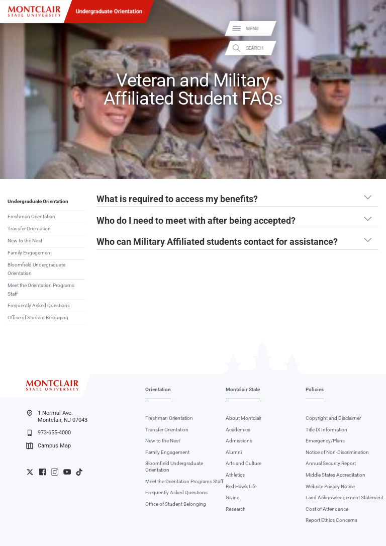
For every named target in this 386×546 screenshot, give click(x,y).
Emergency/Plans (325, 440)
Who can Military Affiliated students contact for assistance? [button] (217, 241)
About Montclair (243, 418)
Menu (367, 29)
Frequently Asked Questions (39, 305)
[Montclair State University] (34, 11)
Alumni (234, 452)
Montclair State (243, 389)
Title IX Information (326, 429)
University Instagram (54, 472)
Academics (238, 429)
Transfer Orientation (29, 228)
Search (369, 48)
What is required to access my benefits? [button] (177, 199)
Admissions (239, 440)
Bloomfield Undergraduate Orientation (36, 269)
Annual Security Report (331, 463)
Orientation (158, 389)
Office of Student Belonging (38, 317)
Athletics (235, 475)
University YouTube (67, 472)
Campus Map (48, 445)
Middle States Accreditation (335, 475)
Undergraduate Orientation (109, 11)
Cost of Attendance (327, 509)
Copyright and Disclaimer (333, 418)
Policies (315, 389)
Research (236, 509)
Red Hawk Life (241, 486)
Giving (233, 497)
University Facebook (42, 472)
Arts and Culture (243, 463)
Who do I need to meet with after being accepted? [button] (196, 220)
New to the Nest (25, 240)
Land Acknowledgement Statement (344, 497)
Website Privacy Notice (330, 486)
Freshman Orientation (31, 216)
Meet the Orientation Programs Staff (41, 289)
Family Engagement (30, 252)
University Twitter (30, 472)
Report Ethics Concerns (331, 520)
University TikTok (79, 472)
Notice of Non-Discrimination (337, 452)
